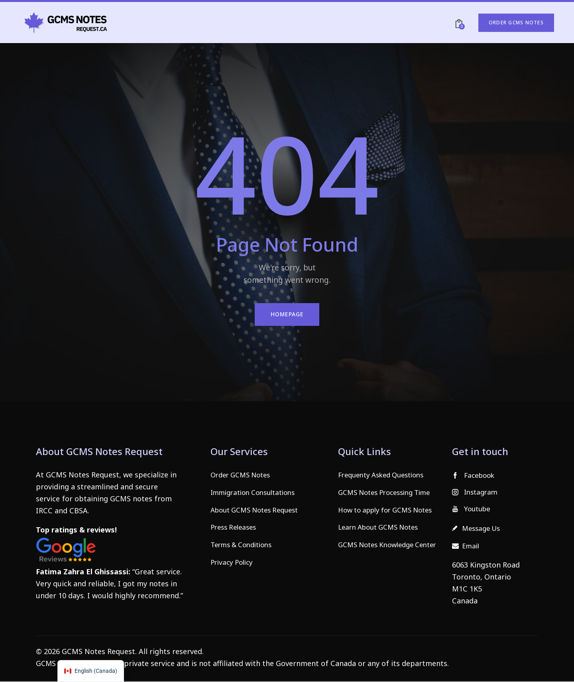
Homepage (287, 314)
